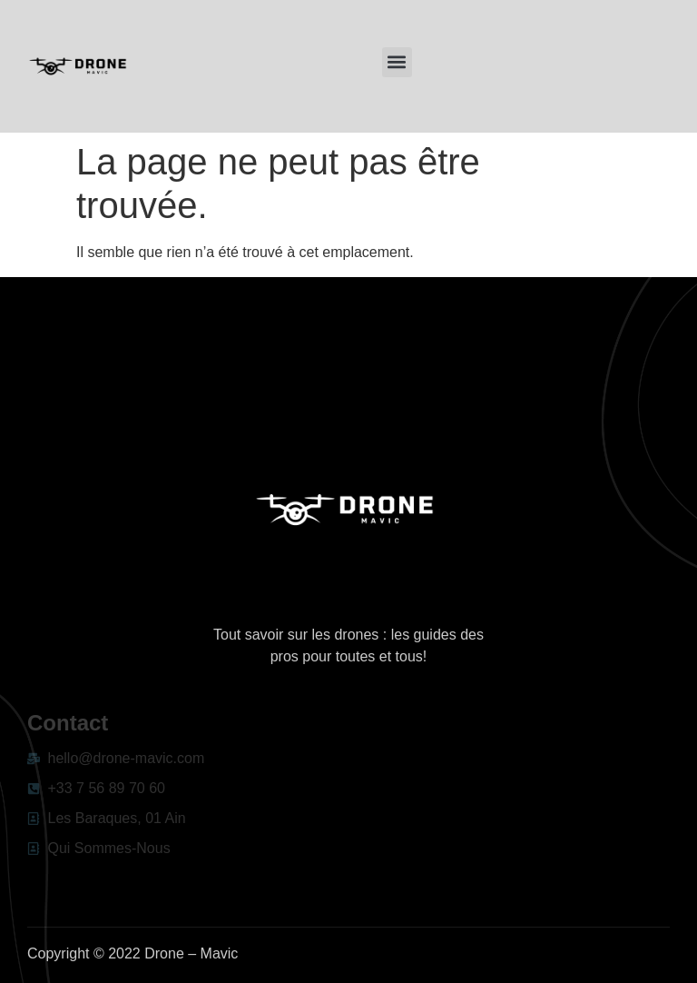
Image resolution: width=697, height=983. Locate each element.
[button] (397, 62)
